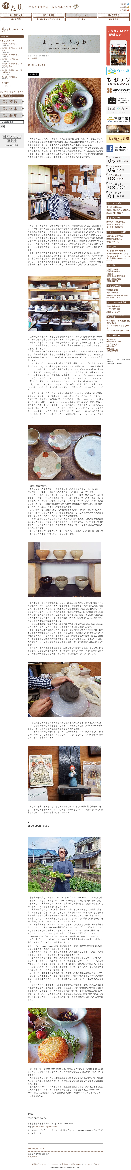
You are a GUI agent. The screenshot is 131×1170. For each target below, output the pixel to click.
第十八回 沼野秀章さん (115, 222)
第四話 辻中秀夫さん (10, 60)
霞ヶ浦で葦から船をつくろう (117, 253)
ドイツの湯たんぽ (113, 309)
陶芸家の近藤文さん (114, 239)
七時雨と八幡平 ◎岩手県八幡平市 (113, 270)
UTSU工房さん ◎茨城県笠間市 (112, 350)
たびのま (111, 317)
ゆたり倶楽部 (48, 15)
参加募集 (124, 7)
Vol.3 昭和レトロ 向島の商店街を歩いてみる (118, 322)
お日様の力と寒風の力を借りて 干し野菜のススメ (118, 296)
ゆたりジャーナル (81, 15)
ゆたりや (81, 19)
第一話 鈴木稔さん (37, 65)
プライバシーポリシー (50, 1164)
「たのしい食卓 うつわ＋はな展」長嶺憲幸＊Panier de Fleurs (118, 258)
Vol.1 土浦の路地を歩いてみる (117, 330)
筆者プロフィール (113, 242)
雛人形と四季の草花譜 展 (115, 251)
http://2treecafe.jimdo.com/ (45, 1126)
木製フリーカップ (113, 312)
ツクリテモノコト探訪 (117, 232)
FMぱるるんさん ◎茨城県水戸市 (112, 345)
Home (7, 86)
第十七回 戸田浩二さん (115, 224)
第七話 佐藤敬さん (9, 45)
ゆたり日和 (16, 19)
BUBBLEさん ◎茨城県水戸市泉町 (114, 340)
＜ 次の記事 (32, 58)
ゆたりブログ (113, 15)
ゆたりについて (15, 15)
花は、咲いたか (112, 292)
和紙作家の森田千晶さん (115, 236)
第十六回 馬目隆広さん (115, 227)
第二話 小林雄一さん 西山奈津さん (12, 72)
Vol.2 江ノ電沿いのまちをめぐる (117, 327)
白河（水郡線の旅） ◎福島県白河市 (114, 280)
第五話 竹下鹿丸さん (10, 56)
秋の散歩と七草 (112, 290)
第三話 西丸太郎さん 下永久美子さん (12, 66)
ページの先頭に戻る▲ (36, 1148)
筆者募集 (124, 10)
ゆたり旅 (111, 265)
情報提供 (124, 4)
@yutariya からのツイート (11, 91)
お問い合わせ (76, 1164)
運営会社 (65, 1164)
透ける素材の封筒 (113, 306)
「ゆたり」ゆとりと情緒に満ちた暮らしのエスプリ (13, 6)
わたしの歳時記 (114, 286)
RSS (98, 1164)
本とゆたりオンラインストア (49, 19)
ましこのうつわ (15, 29)
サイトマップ (89, 1164)
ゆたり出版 (113, 19)
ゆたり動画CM (114, 335)
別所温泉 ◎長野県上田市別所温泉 (115, 275)
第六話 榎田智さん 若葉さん (12, 50)
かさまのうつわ (114, 218)
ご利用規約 (34, 1164)
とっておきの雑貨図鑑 (117, 302)
